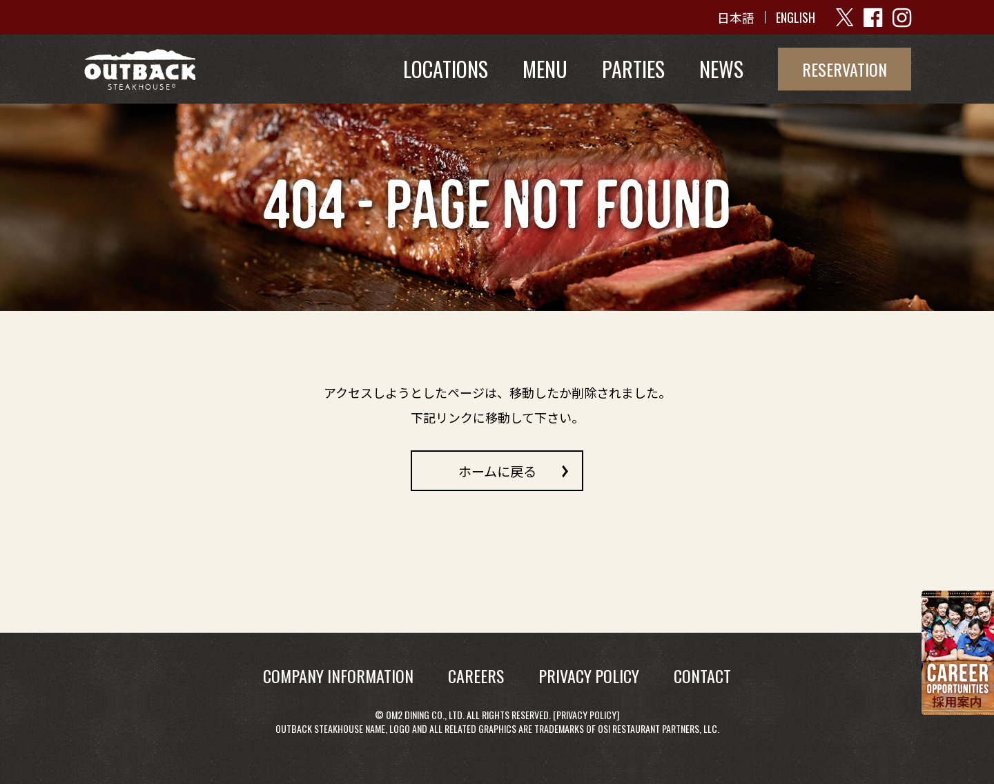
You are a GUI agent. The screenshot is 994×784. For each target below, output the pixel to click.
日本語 (735, 17)
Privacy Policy (586, 714)
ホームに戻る (497, 470)
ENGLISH (795, 17)
